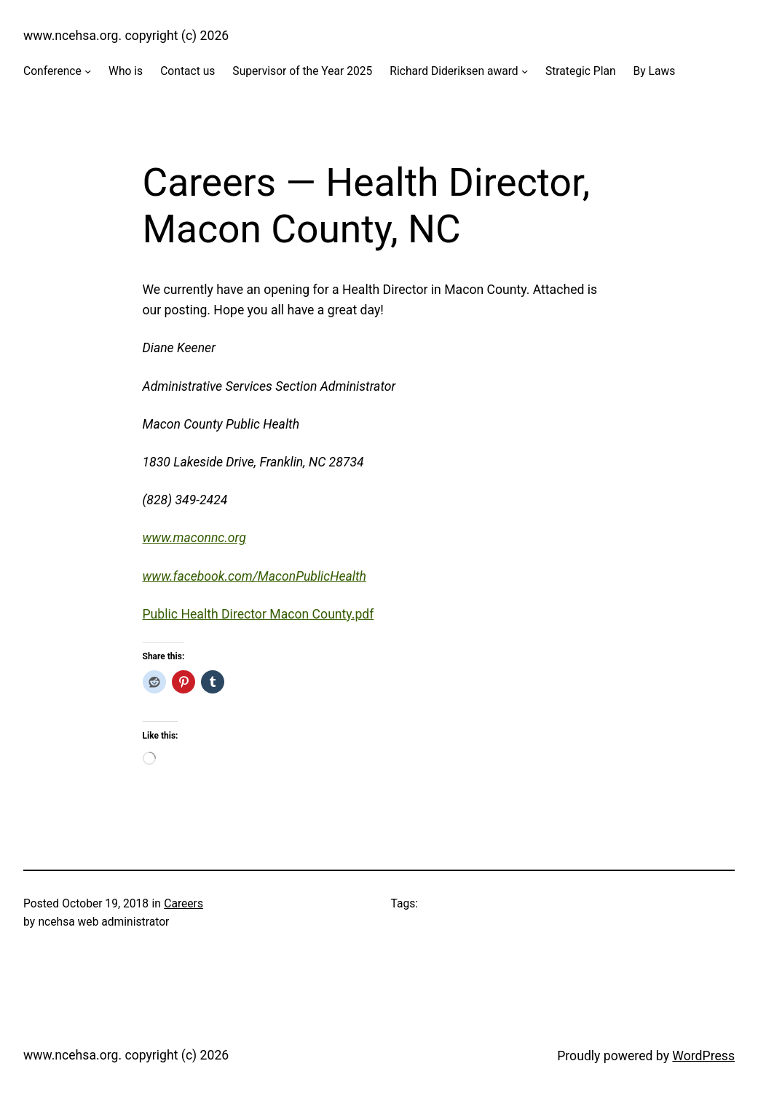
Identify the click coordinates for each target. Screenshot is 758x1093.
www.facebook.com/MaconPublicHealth (254, 576)
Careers (183, 903)
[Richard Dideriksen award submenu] (524, 71)
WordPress (703, 1056)
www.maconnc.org (194, 537)
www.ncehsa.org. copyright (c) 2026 (126, 35)
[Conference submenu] (87, 71)
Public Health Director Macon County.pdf (258, 614)
